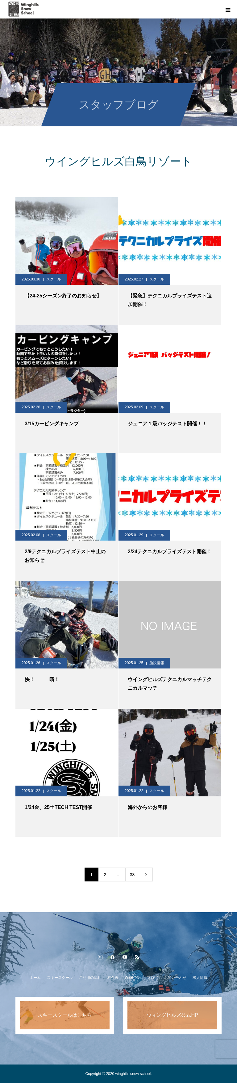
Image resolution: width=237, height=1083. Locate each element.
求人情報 (200, 977)
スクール (53, 279)
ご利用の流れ (90, 977)
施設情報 (156, 663)
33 (132, 874)
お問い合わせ (175, 977)
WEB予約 (132, 977)
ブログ (152, 977)
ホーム (35, 977)
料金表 (112, 977)
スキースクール (60, 977)
